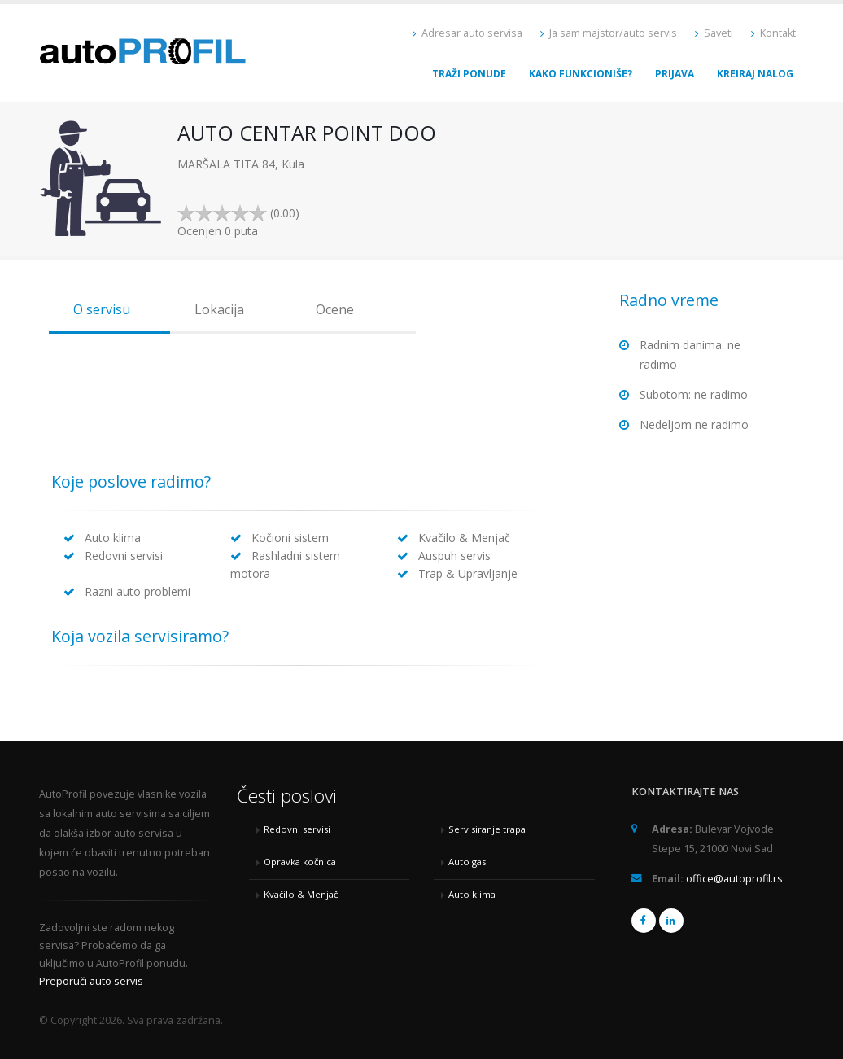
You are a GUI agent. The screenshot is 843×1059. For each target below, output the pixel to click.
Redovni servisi (297, 829)
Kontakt (773, 33)
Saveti (714, 33)
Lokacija (219, 309)
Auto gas (467, 862)
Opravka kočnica (300, 862)
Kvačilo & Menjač (301, 894)
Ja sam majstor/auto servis (608, 33)
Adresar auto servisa (467, 33)
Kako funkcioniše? (580, 74)
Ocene (335, 309)
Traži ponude (469, 74)
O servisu (101, 309)
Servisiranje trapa (487, 829)
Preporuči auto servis (91, 981)
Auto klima (472, 894)
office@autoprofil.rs (734, 879)
